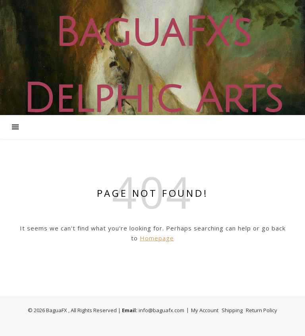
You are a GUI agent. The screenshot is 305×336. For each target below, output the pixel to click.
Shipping (232, 310)
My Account (204, 310)
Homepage (157, 238)
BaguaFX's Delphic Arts (152, 66)
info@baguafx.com (161, 310)
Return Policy (261, 310)
